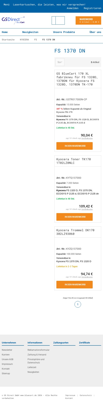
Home (5, 32)
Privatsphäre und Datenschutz (36, 361)
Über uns (95, 32)
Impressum (7, 364)
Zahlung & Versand (37, 354)
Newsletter (7, 350)
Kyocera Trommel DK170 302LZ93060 (75, 232)
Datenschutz (86, 395)
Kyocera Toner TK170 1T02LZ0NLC (73, 161)
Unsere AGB (7, 359)
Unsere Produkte (64, 32)
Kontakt (6, 369)
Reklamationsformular (39, 350)
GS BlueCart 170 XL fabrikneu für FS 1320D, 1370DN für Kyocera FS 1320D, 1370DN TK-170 (77, 79)
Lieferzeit (32, 367)
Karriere (5, 354)
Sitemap (6, 373)
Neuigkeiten (30, 32)
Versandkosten (87, 138)
